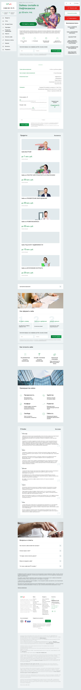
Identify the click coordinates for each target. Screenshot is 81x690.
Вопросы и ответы (9, 40)
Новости (7, 33)
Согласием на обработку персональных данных (48, 53)
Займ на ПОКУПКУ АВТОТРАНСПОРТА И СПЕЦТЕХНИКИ (72, 42)
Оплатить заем (25, 361)
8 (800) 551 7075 (22, 326)
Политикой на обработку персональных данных (48, 123)
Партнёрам (7, 27)
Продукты (7, 17)
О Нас (6, 21)
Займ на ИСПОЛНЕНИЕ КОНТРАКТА (72, 32)
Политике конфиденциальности (33, 672)
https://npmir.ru (24, 651)
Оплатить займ (8, 36)
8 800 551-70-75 (9, 8)
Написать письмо (13, 13)
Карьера (7, 43)
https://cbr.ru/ (55, 641)
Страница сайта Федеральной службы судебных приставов (29, 663)
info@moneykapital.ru (55, 602)
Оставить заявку (28, 24)
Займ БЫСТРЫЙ (72, 37)
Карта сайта (40, 628)
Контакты (7, 46)
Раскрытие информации (8, 30)
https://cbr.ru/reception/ (50, 643)
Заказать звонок (6, 13)
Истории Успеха (9, 24)
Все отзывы (58, 429)
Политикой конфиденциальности (40, 54)
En (70, 3)
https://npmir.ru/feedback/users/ (42, 652)
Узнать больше (25, 159)
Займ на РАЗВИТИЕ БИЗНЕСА (72, 27)
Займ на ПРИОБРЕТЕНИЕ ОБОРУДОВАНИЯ (72, 47)
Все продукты (57, 135)
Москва (76, 3)
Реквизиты (7, 49)
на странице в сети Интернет (38, 660)
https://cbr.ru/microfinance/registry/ (54, 642)
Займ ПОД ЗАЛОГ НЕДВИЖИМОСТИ (72, 52)
